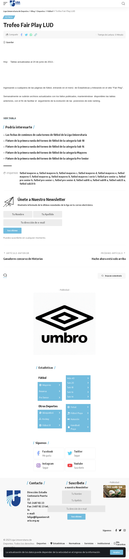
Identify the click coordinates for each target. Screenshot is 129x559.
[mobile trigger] (6, 3)
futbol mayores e (107, 173)
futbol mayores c (68, 173)
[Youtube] (80, 470)
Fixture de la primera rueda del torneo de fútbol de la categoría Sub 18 (47, 141)
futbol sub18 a (100, 181)
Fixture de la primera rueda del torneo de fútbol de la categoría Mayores (49, 153)
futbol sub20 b (27, 184)
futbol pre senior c (44, 181)
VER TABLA (9, 119)
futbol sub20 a (117, 181)
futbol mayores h (60, 177)
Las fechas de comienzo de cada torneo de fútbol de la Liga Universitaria (49, 135)
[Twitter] (80, 458)
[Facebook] (48, 458)
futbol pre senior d (65, 181)
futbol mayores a (29, 173)
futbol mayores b (48, 173)
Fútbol (9, 17)
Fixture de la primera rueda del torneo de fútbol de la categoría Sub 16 (47, 147)
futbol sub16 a (84, 181)
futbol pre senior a (107, 177)
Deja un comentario (108, 280)
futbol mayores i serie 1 (83, 177)
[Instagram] (48, 470)
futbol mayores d (87, 173)
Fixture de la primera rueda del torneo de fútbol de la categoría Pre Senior (50, 159)
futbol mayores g (41, 177)
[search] (123, 3)
